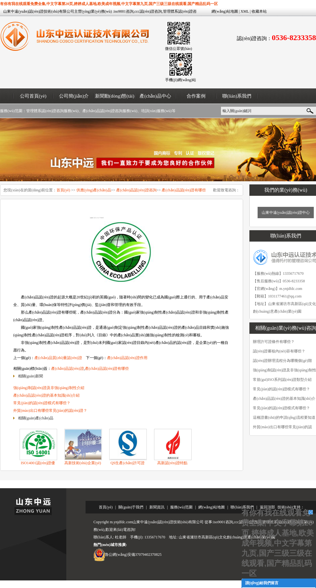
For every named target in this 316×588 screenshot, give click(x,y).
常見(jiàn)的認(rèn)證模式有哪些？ (281, 389)
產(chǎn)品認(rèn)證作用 (127, 358)
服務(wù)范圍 (181, 507)
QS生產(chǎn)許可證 (127, 463)
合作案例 (196, 96)
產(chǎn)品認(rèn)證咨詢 (136, 190)
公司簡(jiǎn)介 (74, 96)
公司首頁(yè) (33, 96)
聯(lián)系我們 (236, 96)
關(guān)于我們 (130, 507)
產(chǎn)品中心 (155, 96)
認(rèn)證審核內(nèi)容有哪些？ (279, 351)
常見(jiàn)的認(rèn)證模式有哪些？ (41, 403)
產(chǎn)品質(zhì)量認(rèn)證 (58, 358)
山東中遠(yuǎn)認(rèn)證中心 (286, 212)
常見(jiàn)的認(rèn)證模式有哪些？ (281, 408)
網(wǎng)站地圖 (225, 11)
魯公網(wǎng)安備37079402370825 (133, 554)
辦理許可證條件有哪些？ (274, 341)
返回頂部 (267, 507)
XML (245, 11)
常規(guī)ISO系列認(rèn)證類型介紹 (282, 379)
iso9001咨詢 (124, 11)
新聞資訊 (156, 507)
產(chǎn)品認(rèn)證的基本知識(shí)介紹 (46, 395)
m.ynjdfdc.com (290, 288)
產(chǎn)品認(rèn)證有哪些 (184, 190)
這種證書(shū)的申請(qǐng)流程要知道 (284, 417)
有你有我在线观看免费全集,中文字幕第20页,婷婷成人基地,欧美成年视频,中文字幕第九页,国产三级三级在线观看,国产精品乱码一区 (109, 4)
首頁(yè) (63, 190)
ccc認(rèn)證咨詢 (148, 11)
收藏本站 (259, 11)
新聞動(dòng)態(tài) (114, 96)
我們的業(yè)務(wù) (285, 190)
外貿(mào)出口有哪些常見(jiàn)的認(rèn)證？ (50, 410)
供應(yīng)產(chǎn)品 (93, 190)
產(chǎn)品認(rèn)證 (67, 368)
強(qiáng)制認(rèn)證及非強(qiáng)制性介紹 (48, 388)
